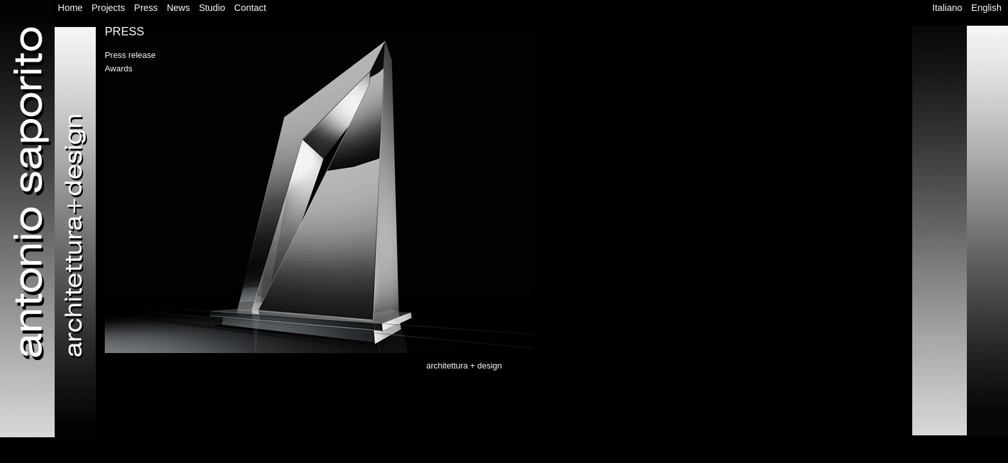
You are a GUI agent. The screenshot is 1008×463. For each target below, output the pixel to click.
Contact (250, 8)
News (178, 8)
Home (70, 8)
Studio (212, 8)
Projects (108, 8)
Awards (118, 68)
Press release (130, 55)
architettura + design (464, 365)
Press (146, 8)
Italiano (947, 8)
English (986, 8)
